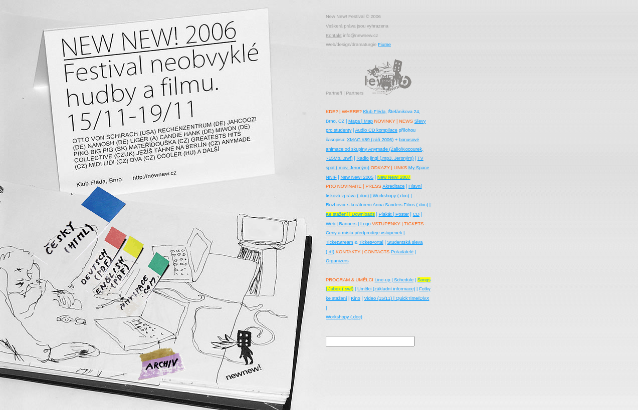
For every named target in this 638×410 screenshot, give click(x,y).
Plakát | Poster (393, 214)
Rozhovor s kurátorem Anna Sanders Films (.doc (376, 204)
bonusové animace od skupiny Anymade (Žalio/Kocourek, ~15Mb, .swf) (374, 149)
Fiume (384, 44)
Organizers (337, 260)
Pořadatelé (402, 251)
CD (416, 214)
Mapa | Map (360, 121)
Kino (355, 298)
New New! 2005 (356, 177)
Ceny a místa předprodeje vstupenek (364, 232)
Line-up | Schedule (393, 279)
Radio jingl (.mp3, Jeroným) (384, 158)
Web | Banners (341, 223)
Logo (365, 223)
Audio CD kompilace (376, 130)
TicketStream (339, 242)
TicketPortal (371, 242)
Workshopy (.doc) (391, 195)
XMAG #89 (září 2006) (370, 139)
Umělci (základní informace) (386, 288)
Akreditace (393, 186)
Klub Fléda (374, 111)
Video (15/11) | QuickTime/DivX (396, 298)
